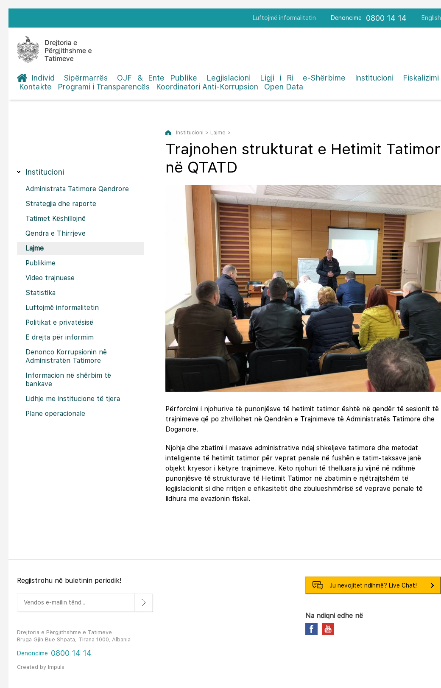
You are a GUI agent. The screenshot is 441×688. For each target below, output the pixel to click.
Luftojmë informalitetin (284, 17)
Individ (43, 77)
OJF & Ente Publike (157, 77)
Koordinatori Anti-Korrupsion (207, 86)
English (431, 17)
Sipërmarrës (86, 77)
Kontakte (35, 86)
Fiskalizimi (421, 77)
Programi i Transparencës (104, 86)
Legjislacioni (229, 77)
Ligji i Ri (276, 77)
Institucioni (374, 77)
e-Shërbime (324, 77)
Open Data (283, 86)
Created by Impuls (40, 667)
